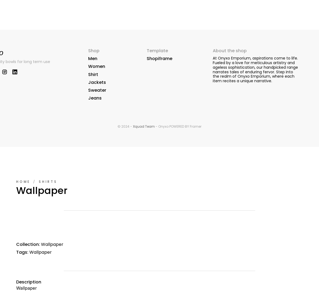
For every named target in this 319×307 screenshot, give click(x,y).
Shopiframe (159, 58)
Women (96, 66)
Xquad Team (144, 126)
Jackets (97, 82)
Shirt (93, 74)
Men (92, 58)
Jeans (95, 98)
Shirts (48, 181)
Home (23, 181)
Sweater (97, 90)
